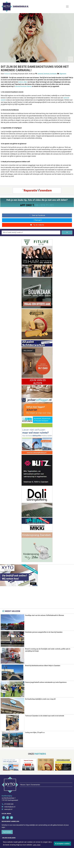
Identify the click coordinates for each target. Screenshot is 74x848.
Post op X (37, 220)
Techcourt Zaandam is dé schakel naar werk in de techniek (44, 716)
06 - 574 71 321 (44, 205)
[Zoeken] (67, 232)
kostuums (53, 74)
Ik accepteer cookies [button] (62, 843)
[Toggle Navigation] (67, 6)
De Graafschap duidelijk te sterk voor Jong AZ (40, 699)
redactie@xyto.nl (9, 794)
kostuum (47, 74)
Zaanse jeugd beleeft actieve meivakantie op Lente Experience (46, 682)
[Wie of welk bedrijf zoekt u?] (31, 232)
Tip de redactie (37, 225)
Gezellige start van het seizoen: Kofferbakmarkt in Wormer (44, 615)
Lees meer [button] (36, 845)
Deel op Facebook (37, 215)
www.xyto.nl (8, 797)
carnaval (40, 74)
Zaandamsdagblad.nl (20, 7)
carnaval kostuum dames (23, 86)
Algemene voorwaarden (18, 838)
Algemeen (62, 74)
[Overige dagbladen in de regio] (36, 832)
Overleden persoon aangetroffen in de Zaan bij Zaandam (43, 632)
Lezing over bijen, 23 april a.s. (35, 732)
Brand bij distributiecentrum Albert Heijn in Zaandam (42, 665)
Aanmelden (7, 819)
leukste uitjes (22, 82)
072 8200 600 (8, 791)
